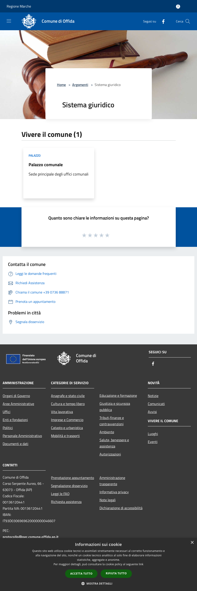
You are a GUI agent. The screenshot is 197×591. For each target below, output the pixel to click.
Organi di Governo (16, 395)
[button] (99, 583)
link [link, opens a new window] (141, 564)
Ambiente (106, 432)
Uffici (6, 411)
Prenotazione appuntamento (72, 477)
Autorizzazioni (110, 454)
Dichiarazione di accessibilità (120, 508)
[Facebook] (161, 21)
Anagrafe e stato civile (68, 395)
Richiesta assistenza (66, 501)
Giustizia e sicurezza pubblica (114, 406)
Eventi (153, 441)
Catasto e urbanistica (67, 427)
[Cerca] (187, 21)
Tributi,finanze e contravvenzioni (111, 421)
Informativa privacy (114, 492)
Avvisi (152, 411)
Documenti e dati (15, 443)
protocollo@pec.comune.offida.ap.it (31, 536)
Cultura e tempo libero (68, 403)
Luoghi (153, 433)
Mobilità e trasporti (65, 435)
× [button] (192, 542)
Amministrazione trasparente (112, 481)
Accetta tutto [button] (81, 573)
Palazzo (35, 155)
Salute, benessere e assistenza (114, 443)
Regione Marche (19, 6)
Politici (8, 427)
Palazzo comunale (46, 164)
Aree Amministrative (18, 403)
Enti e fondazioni (15, 419)
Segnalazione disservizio (69, 485)
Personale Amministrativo (22, 435)
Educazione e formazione (118, 395)
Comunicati (156, 403)
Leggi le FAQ (60, 493)
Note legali (107, 500)
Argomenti (80, 84)
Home (61, 84)
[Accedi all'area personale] (178, 6)
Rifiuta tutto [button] (116, 573)
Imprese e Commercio (67, 419)
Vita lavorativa (62, 411)
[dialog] (98, 564)
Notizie (153, 395)
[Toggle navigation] (9, 21)
